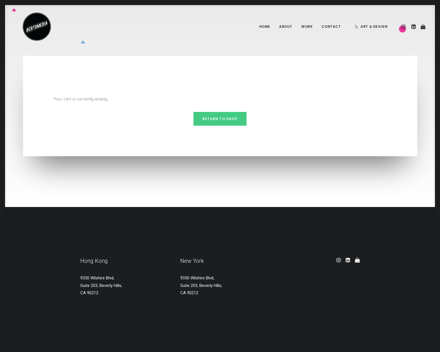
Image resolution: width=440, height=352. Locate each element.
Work (307, 26)
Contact (331, 26)
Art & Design (374, 26)
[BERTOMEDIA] (29, 27)
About (285, 26)
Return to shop (220, 118)
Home (264, 26)
